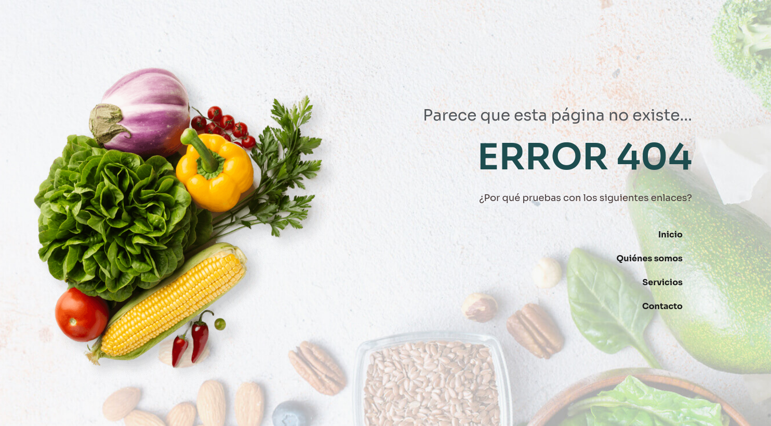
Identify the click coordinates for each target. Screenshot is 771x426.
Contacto (662, 306)
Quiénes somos (650, 258)
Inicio (670, 234)
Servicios (663, 282)
